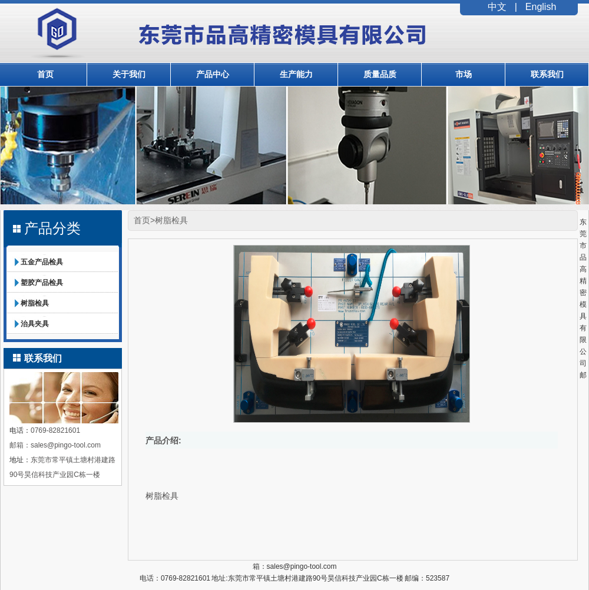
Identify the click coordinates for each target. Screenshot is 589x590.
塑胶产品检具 (42, 283)
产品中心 (212, 74)
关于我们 (128, 74)
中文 (497, 7)
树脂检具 (35, 303)
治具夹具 (35, 324)
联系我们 (547, 74)
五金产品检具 (42, 262)
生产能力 (296, 74)
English (540, 7)
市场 (463, 74)
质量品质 (379, 74)
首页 (45, 74)
